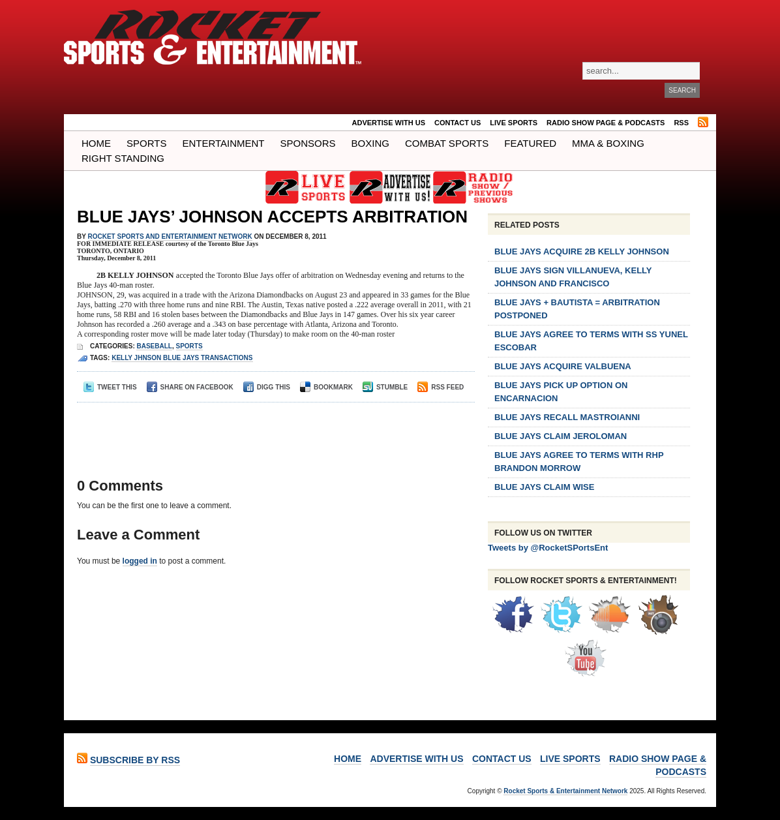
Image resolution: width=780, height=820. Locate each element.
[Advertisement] (272, 428)
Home (96, 143)
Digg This (266, 387)
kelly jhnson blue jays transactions (182, 357)
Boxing (370, 143)
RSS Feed (440, 387)
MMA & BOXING (608, 143)
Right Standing (123, 158)
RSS (681, 123)
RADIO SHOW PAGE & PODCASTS (606, 123)
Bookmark (326, 387)
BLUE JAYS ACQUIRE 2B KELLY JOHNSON (581, 251)
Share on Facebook (190, 387)
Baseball (154, 346)
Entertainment (223, 143)
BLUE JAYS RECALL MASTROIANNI (567, 417)
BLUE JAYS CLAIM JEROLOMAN (560, 436)
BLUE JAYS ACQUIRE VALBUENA (562, 366)
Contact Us (457, 123)
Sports (146, 143)
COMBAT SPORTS (446, 143)
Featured (530, 143)
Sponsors (308, 143)
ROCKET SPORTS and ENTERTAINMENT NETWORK (170, 236)
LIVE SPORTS (513, 123)
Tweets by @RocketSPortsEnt (548, 548)
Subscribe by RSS (135, 760)
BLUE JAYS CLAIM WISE (544, 487)
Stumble (385, 387)
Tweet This (110, 387)
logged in (140, 561)
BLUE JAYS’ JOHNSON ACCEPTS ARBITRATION (272, 216)
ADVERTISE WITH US (388, 123)
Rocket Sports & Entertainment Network (565, 791)
